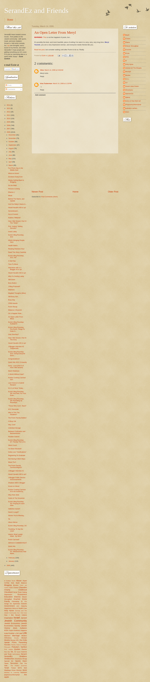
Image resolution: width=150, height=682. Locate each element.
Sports (18, 661)
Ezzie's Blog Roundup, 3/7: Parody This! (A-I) (16, 441)
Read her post (39, 50)
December (12, 135)
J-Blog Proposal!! (14, 286)
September (13, 145)
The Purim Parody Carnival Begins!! (15, 466)
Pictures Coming (14, 189)
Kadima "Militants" (14, 218)
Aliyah (25, 581)
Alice (42, 70)
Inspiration (8, 618)
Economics (22, 594)
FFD (127, 57)
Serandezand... (13, 211)
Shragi (24, 659)
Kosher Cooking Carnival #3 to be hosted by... (16, 490)
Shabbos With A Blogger (16, 483)
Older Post (113, 191)
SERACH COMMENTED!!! (17, 543)
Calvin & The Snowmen (16, 498)
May (10, 158)
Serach (24, 654)
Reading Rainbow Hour (16, 249)
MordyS (24, 638)
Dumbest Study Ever (15, 177)
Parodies (7, 645)
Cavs (11, 587)
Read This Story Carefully (17, 252)
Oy (9, 519)
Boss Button (12, 283)
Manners (7, 636)
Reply (42, 76)
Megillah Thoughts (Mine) (17, 293)
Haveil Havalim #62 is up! (17, 273)
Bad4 (17, 583)
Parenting (23, 642)
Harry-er (15, 608)
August (11, 148)
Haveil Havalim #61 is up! (17, 343)
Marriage (16, 635)
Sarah (19, 652)
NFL (17, 640)
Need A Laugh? (13, 512)
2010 (9, 118)
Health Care (22, 608)
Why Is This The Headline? (14, 413)
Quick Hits (11, 546)
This (44, 37)
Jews (15, 628)
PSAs (14, 642)
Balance (24, 583)
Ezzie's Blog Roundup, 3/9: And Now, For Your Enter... (17, 393)
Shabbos (23, 656)
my (8, 45)
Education (8, 597)
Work (24, 670)
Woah (10, 195)
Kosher (12, 633)
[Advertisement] (75, 172)
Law (20, 633)
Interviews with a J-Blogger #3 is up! (15, 268)
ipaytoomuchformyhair (12, 675)
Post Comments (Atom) (49, 197)
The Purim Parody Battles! (17, 418)
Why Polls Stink (13, 495)
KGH (6, 630)
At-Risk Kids (9, 583)
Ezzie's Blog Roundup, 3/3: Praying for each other (16, 503)
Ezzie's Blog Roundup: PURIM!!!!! (16, 323)
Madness (11, 290)
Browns (15, 585)
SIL (12, 652)
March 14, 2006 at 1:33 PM (62, 83)
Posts (8, 85)
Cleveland (8, 592)
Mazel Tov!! (12, 462)
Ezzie (24, 599)
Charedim (23, 587)
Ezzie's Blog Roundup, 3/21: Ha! (16, 256)
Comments (10, 89)
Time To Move (13, 264)
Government (9, 606)
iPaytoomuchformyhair (133, 105)
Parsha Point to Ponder (19, 644)
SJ (15, 652)
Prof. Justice (8, 649)
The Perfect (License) (19, 665)
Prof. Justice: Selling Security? (15, 227)
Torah (6, 668)
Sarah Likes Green (132, 86)
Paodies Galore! (13, 437)
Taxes (6, 663)
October (12, 142)
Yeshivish (23, 672)
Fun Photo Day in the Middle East (15, 169)
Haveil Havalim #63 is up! (17, 207)
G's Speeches (15, 604)
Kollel (6, 633)
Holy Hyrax (9, 610)
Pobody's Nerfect (19, 647)
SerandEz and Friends (36, 10)
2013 (9, 108)
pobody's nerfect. (132, 108)
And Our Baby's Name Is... (17, 204)
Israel (17, 617)
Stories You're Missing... (16, 515)
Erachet (17, 599)
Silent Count (12, 445)
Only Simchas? (13, 334)
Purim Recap (12, 307)
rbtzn (127, 112)
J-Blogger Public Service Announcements (16, 478)
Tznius (13, 668)
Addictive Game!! (14, 509)
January (12, 561)
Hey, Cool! (11, 425)
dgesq (128, 97)
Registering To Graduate (16, 455)
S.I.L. (127, 79)
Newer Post (37, 191)
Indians (24, 615)
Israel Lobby (12, 232)
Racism (24, 649)
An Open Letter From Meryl (55, 32)
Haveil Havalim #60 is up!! (17, 474)
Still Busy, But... (13, 296)
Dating (24, 592)
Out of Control (13, 214)
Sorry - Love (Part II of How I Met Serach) (16, 366)
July (10, 152)
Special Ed (129, 94)
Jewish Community (15, 620)
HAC (17, 606)
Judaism (23, 628)
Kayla (11, 630)
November (12, 138)
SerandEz (8, 656)
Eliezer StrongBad (132, 46)
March (11, 165)
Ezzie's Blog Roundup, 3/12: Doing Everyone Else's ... (16, 353)
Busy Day (11, 300)
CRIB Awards (12, 303)
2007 (9, 129)
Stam (24, 661)
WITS (20, 668)
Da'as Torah (17, 592)
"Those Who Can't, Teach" (17, 406)
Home (10, 19)
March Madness (13, 371)
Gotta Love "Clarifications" (17, 452)
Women (19, 670)
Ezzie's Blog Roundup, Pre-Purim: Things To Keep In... (16, 329)
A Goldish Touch (9, 581)
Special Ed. (9, 661)
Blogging (8, 585)
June (10, 155)
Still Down (11, 279)
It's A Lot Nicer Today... (16, 388)
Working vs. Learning (11, 672)
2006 (9, 132)
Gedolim (24, 604)
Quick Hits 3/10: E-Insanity (17, 362)
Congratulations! (14, 359)
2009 (9, 122)
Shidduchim (9, 659)
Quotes (17, 649)
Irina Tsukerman (46, 83)
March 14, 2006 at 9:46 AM (54, 70)
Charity (7, 590)
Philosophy (7, 647)
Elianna (17, 597)
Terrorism (14, 663)
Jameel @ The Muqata (133, 68)
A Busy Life (12, 421)
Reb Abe (7, 652)
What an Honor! (13, 173)
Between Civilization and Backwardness (16, 432)
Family (7, 601)
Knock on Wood (13, 486)
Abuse (19, 581)
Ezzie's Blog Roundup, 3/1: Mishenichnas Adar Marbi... (17, 551)
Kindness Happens (20, 630)
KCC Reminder (13, 409)
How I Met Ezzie (22, 613)
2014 (9, 105)
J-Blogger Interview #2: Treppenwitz (16, 347)
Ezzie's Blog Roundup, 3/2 (17, 526)
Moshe (7, 640)
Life (25, 633)
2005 (9, 565)
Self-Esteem (16, 654)
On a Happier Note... (15, 313)
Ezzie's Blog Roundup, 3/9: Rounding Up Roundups (16, 400)
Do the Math (12, 185)
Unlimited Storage (14, 428)
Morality (16, 638)
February (12, 558)
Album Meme (12, 522)
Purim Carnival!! (13, 539)
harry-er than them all (133, 101)
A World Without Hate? (16, 374)
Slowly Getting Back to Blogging (16, 181)
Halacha (24, 606)
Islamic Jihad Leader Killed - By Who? (15, 535)
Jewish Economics (12, 623)
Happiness (8, 608)
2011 (9, 115)
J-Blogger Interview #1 (16, 471)
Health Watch (13, 245)
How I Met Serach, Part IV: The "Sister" (17, 222)
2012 (9, 112)
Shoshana (18, 659)
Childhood (22, 590)
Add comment (40, 95)
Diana (128, 42)
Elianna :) (11, 192)
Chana (15, 587)
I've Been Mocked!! (14, 449)
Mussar (13, 640)
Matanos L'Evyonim (15, 310)
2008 (9, 125)
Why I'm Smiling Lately (16, 276)
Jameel (24, 618)
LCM (16, 633)
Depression (8, 594)
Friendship (15, 601)
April (10, 162)
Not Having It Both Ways (16, 459)
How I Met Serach (12, 615)
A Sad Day (12, 261)
